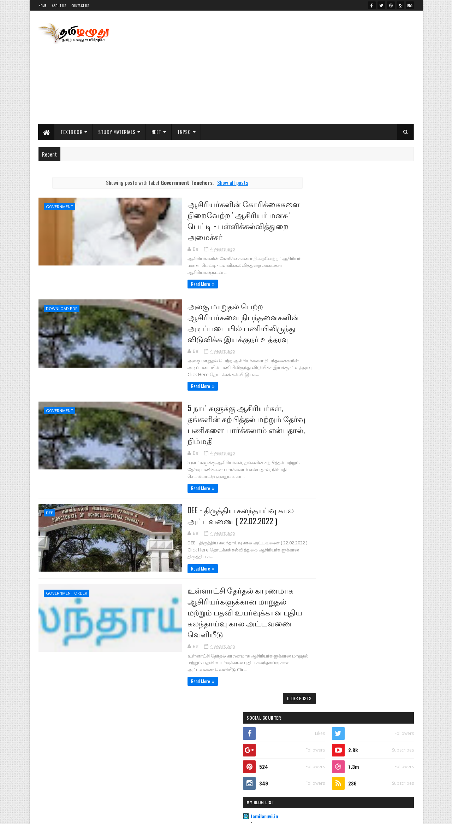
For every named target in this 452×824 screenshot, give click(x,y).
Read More (164, 278)
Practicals (332, 483)
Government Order (66, 587)
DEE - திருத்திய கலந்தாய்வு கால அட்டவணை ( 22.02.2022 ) (207, 511)
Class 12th (332, 377)
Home (42, 5)
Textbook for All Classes (354, 605)
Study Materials (117, 131)
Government (59, 206)
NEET (156, 131)
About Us (59, 5)
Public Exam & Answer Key (350, 462)
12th (310, 722)
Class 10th (332, 419)
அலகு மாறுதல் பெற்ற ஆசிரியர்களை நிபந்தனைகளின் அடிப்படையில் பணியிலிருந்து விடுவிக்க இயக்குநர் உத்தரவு (209, 316)
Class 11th (332, 398)
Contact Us (80, 5)
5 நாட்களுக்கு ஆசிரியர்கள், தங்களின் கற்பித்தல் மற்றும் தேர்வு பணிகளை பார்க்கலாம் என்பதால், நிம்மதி (213, 419)
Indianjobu (320, 298)
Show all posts (218, 182)
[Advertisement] (285, 67)
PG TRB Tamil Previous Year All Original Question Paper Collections (368, 523)
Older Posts (272, 694)
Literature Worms (328, 315)
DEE (49, 509)
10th (311, 699)
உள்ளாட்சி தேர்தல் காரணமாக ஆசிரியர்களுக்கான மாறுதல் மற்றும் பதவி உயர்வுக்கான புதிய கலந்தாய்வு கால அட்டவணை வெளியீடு (217, 606)
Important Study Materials (352, 440)
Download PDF (61, 302)
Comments (385, 635)
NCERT (311, 734)
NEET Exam (315, 758)
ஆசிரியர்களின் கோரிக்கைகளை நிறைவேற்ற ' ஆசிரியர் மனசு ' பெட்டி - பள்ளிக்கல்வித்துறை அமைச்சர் (210, 220)
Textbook (72, 131)
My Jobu (317, 332)
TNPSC (184, 131)
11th (310, 711)
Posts (329, 635)
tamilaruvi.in (323, 281)
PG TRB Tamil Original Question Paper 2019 (371, 547)
